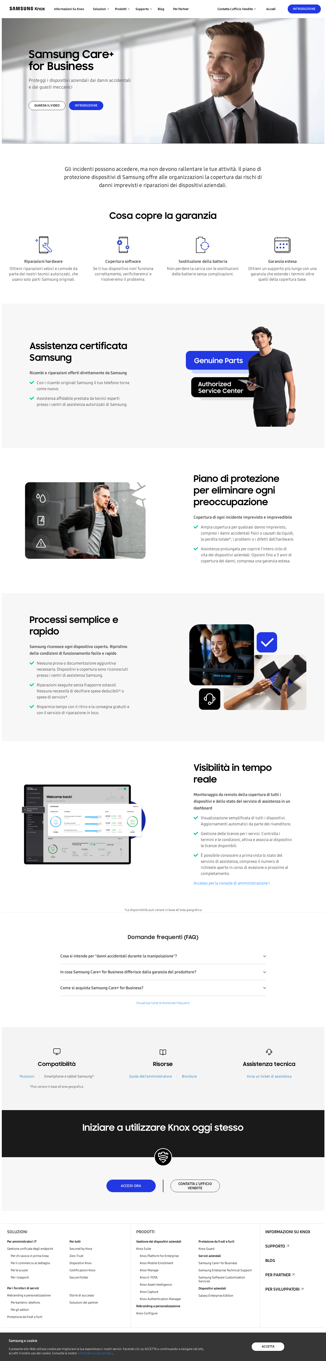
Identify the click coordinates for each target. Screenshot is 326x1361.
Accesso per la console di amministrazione (231, 883)
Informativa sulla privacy (95, 1353)
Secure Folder (78, 1277)
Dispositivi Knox (80, 1263)
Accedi (271, 9)
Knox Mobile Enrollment (156, 1263)
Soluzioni (17, 1231)
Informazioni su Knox (69, 9)
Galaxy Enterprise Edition (216, 1296)
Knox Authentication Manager (160, 1299)
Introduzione (304, 9)
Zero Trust (76, 1256)
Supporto (275, 1246)
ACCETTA (268, 1346)
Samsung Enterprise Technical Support (225, 1270)
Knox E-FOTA (149, 1277)
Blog (161, 9)
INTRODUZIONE (86, 105)
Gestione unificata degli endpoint (30, 1249)
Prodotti (145, 1231)
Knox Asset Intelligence (156, 1285)
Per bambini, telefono (25, 1302)
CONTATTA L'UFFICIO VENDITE (195, 1186)
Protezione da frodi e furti (24, 1317)
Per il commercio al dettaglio (30, 1263)
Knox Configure (147, 1313)
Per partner (181, 9)
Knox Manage (149, 1270)
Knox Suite (143, 1249)
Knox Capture (149, 1292)
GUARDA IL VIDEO (47, 105)
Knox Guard (206, 1249)
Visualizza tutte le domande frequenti (163, 1003)
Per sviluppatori (282, 1289)
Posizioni (27, 1076)
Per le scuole (19, 1270)
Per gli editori (20, 1310)
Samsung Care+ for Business (218, 1263)
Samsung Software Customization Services (222, 1279)
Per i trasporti (20, 1277)
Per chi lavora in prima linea (30, 1256)
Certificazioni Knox (82, 1270)
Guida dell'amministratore (150, 1076)
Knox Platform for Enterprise (159, 1256)
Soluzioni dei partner (83, 1302)
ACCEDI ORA (131, 1186)
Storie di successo (81, 1295)
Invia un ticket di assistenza (269, 1076)
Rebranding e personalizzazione (29, 1295)
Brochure (189, 1076)
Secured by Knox (80, 1249)
